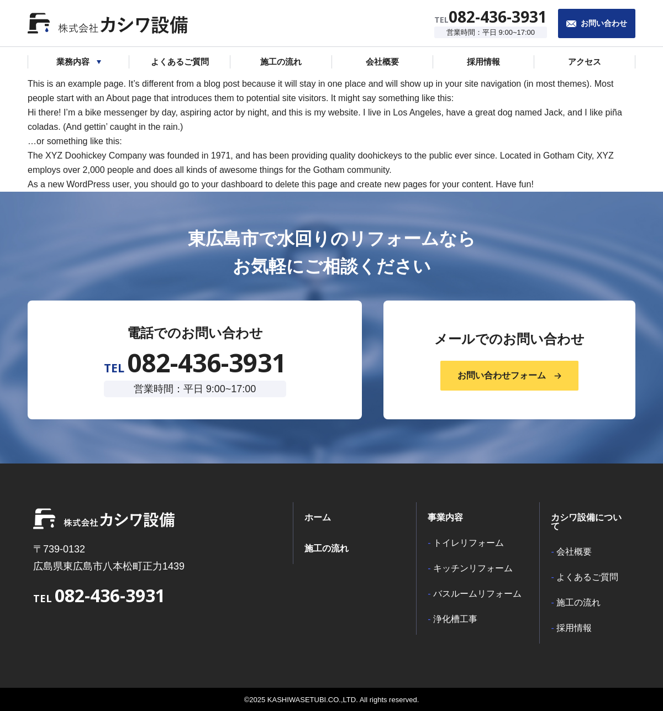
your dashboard (232, 184)
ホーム (317, 517)
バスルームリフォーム (477, 593)
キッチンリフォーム (473, 568)
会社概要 (574, 551)
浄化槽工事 (455, 619)
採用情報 (574, 628)
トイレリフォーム (468, 543)
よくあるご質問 (587, 577)
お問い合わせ (604, 23)
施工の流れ (326, 548)
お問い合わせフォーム (501, 375)
